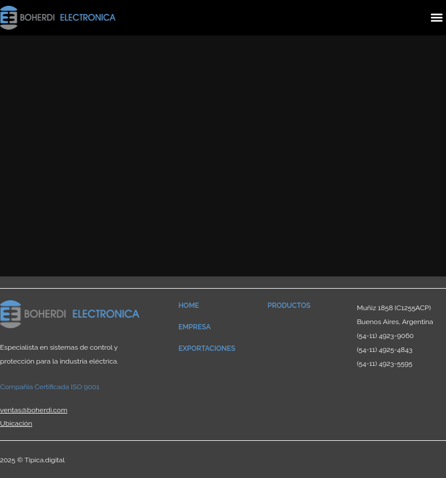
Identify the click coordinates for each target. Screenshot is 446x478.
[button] (436, 17)
